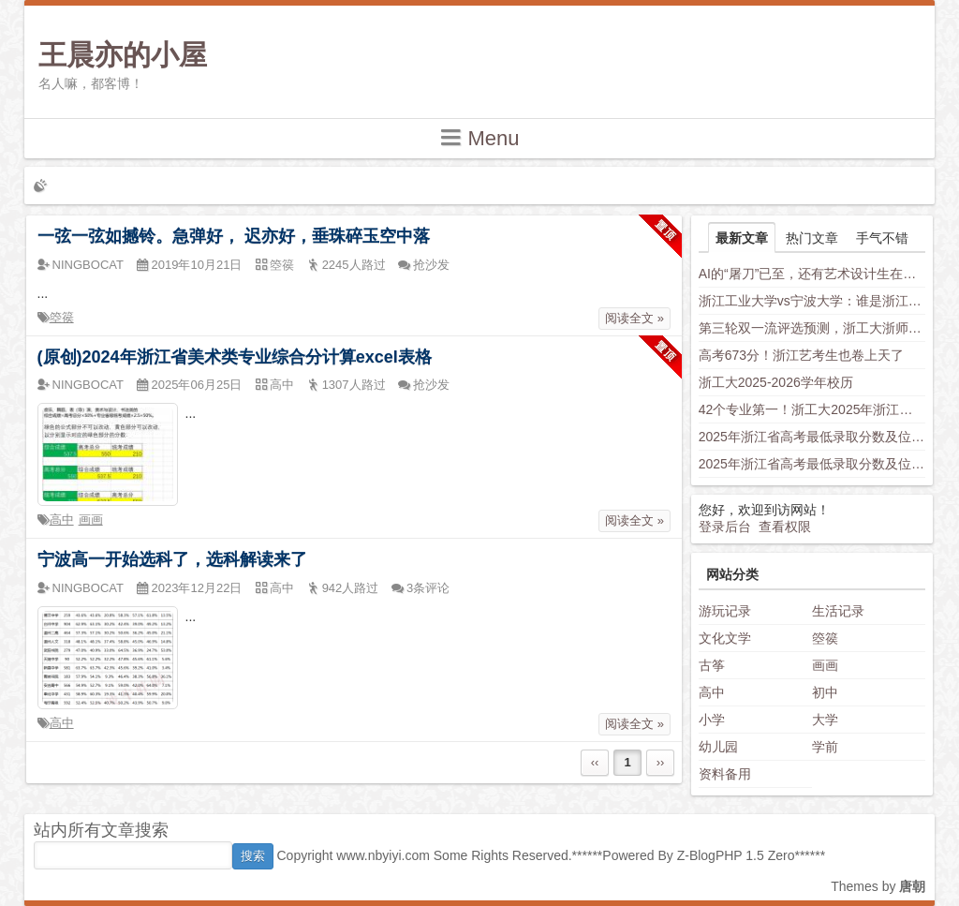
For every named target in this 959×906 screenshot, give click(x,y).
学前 (825, 746)
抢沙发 (431, 265)
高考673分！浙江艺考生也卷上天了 (801, 355)
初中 (825, 692)
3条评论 (428, 588)
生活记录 (838, 610)
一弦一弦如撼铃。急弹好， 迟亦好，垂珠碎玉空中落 (233, 236)
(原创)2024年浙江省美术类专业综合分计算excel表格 (234, 357)
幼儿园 (718, 746)
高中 (62, 519)
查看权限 (785, 526)
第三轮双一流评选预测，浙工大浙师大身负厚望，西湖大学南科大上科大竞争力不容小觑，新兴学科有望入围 (812, 327)
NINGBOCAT (88, 265)
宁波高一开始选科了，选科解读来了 (172, 559)
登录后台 (725, 526)
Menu (479, 137)
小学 (712, 719)
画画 (91, 519)
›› (661, 762)
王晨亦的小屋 (122, 54)
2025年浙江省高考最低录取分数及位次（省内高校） (812, 436)
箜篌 (62, 317)
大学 (825, 719)
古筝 (712, 665)
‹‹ (595, 762)
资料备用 (725, 773)
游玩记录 (725, 610)
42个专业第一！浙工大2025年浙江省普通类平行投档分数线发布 (812, 409)
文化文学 (725, 638)
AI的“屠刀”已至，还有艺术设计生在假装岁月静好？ (812, 273)
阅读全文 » (634, 318)
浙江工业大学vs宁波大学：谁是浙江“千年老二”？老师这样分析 (812, 300)
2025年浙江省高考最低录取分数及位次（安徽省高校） (812, 463)
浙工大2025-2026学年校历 (776, 382)
